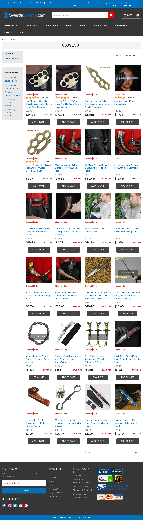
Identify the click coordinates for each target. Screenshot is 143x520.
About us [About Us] (53, 481)
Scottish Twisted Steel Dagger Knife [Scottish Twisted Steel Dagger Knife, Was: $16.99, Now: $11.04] (124, 102)
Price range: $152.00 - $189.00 (10, 112)
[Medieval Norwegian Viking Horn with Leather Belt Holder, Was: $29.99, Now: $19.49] (39, 206)
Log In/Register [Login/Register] (56, 493)
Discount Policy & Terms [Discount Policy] (81, 470)
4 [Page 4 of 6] (81, 452)
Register (127, 5)
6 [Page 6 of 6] (89, 452)
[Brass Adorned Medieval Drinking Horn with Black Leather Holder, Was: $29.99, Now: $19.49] (68, 270)
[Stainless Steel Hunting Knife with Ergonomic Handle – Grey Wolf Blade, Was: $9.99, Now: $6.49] (68, 334)
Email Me (128, 313)
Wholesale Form (80, 494)
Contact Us (54, 489)
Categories (10, 25)
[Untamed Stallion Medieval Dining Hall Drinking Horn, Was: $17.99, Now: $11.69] (128, 206)
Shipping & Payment (82, 490)
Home (51, 474)
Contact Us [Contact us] (51, 3)
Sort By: (118, 56)
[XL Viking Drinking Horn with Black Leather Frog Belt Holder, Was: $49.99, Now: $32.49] (98, 142)
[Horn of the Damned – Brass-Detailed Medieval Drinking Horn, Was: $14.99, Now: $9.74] (39, 270)
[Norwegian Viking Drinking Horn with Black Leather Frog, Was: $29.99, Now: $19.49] (128, 142)
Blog (51, 485)
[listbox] (131, 56)
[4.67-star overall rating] (39, 162)
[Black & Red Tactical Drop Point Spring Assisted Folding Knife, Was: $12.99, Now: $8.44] (128, 334)
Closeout (8, 32)
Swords (69, 25)
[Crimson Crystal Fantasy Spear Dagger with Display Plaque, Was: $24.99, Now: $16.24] (98, 397)
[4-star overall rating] (127, 98)
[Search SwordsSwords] (111, 15)
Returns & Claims (81, 486)
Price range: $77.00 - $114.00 (12, 93)
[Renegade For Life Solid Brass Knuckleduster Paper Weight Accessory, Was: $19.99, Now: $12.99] (98, 78)
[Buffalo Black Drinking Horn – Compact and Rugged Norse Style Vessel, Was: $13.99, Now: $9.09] (68, 206)
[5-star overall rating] (39, 98)
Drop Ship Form (80, 497)
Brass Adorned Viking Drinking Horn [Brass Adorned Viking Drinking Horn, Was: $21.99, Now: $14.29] (94, 230)
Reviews (52, 477)
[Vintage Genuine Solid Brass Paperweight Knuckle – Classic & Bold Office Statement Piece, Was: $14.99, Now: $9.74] (39, 142)
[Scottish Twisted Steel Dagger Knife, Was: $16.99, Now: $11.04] (128, 78)
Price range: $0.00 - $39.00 (12, 79)
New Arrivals (31, 25)
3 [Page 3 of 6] (76, 452)
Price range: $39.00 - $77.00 (12, 86)
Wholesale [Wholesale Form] (91, 3)
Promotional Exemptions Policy (81, 481)
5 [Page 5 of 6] (85, 452)
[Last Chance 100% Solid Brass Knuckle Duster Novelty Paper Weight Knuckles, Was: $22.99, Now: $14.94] (39, 78)
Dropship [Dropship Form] (103, 3)
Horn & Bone (100, 25)
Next (137, 452)
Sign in (127, 3)
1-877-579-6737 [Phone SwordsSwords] (36, 3)
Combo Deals (120, 25)
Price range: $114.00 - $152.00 (10, 102)
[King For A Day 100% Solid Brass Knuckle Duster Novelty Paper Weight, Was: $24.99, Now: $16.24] (68, 78)
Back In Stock (51, 25)
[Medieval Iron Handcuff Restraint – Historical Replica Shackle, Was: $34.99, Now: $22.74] (68, 397)
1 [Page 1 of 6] (67, 452)
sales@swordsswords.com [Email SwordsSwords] (14, 3)
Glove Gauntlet (12, 58)
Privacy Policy (79, 476)
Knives (83, 25)
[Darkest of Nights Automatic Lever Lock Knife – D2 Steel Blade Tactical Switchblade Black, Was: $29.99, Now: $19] (98, 270)
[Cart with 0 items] (131, 15)
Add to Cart (39, 122)
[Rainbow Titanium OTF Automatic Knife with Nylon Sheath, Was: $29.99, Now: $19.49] (128, 397)
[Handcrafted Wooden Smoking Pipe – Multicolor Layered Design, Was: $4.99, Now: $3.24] (39, 397)
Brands (23, 32)
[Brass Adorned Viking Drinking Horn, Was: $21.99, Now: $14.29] (98, 206)
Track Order (54, 496)
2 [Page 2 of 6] (72, 452)
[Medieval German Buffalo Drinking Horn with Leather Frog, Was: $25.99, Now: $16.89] (68, 142)
